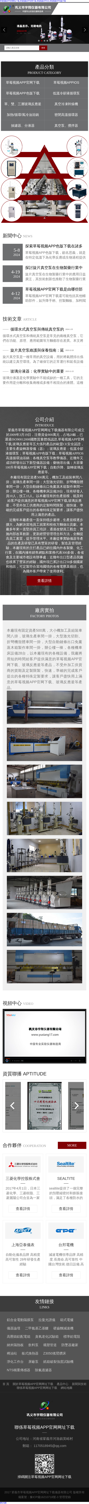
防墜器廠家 (69, 1345)
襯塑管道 (50, 1345)
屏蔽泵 (33, 1362)
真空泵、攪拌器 (66, 125)
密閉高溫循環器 (66, 115)
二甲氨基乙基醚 (37, 1328)
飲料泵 (33, 1345)
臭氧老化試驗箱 (47, 1336)
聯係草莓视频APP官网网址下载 (37, 1387)
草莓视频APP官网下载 (22, 82)
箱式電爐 (66, 1320)
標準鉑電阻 (71, 1336)
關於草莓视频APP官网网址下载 (33, 1384)
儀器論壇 (13, 1328)
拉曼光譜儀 (46, 1320)
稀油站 (12, 1353)
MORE (72, 1145)
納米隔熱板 (15, 1345)
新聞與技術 (79, 1384)
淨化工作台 (15, 1362)
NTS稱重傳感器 (18, 1370)
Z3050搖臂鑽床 (54, 1353)
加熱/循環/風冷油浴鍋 (23, 115)
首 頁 (6, 1384)
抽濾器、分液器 (23, 125)
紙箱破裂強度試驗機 (58, 1362)
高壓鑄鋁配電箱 (18, 1336)
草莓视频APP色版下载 (22, 93)
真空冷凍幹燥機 (66, 104)
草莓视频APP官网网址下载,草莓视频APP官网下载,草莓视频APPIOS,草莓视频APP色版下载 (33, 1)
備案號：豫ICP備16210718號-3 (38, 1497)
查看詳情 (44, 581)
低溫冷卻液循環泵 (66, 93)
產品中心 (62, 1384)
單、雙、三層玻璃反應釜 (22, 104)
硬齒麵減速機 (63, 1328)
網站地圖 (66, 1387)
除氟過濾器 (43, 1370)
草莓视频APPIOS (66, 82)
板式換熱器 (30, 1353)
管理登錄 (65, 1497)
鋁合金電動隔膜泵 (20, 1320)
